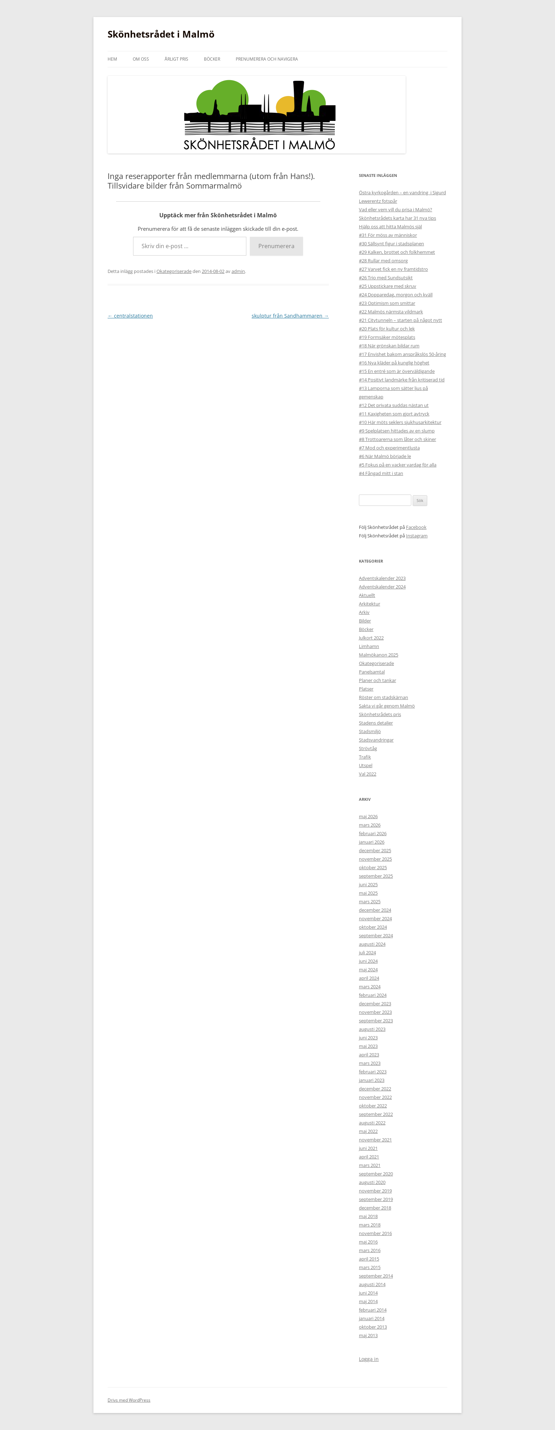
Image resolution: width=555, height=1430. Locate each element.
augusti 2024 (372, 944)
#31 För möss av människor (388, 235)
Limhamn (369, 646)
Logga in (369, 1359)
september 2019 (376, 1199)
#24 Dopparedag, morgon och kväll (396, 294)
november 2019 (375, 1191)
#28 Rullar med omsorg (383, 260)
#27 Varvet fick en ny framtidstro (393, 269)
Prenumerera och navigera (267, 59)
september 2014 (376, 1276)
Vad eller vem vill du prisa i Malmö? (395, 209)
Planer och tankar (377, 680)
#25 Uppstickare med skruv (387, 286)
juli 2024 (367, 952)
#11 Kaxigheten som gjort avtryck (394, 413)
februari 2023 (373, 1071)
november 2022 (375, 1097)
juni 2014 (368, 1293)
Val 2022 (367, 774)
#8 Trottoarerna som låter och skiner (397, 439)
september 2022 (376, 1114)
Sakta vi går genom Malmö (387, 706)
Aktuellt (367, 595)
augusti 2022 (372, 1122)
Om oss (141, 59)
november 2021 (375, 1139)
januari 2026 (371, 842)
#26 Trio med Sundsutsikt (386, 277)
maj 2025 (368, 893)
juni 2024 (368, 961)
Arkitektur (369, 604)
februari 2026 (373, 833)
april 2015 (369, 1259)
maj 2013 (368, 1335)
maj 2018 (368, 1216)
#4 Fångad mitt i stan (381, 473)
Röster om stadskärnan (383, 697)
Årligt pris (176, 59)
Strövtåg (368, 748)
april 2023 (369, 1054)
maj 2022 (368, 1131)
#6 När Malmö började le (385, 456)
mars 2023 (370, 1063)
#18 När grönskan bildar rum (389, 345)
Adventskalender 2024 (382, 586)
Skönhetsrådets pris (380, 714)
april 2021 (369, 1157)
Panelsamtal (372, 672)
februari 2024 (373, 995)
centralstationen (130, 315)
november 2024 (375, 918)
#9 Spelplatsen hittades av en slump (397, 431)
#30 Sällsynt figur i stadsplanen (391, 243)
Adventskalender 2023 (382, 578)
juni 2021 (368, 1148)
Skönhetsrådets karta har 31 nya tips (397, 218)
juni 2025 (368, 884)
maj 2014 (368, 1301)
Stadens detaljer (376, 723)
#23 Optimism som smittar (387, 303)
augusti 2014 (372, 1284)
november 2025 (375, 859)
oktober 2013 (373, 1327)
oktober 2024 (373, 927)
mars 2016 (370, 1250)
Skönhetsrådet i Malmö (161, 34)
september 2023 (376, 1020)
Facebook (416, 527)
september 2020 (376, 1174)
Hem (112, 59)
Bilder (365, 621)
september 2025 (376, 876)
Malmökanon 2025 (378, 655)
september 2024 (376, 935)
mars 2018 (370, 1225)
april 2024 (369, 978)
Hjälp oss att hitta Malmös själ (390, 226)
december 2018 (375, 1208)
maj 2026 (368, 816)
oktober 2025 (373, 867)
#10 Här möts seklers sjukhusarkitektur (400, 422)
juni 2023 (368, 1037)
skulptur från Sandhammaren (290, 315)
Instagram (417, 535)
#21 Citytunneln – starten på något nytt (400, 320)
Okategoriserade (173, 271)
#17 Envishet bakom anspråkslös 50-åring (402, 354)
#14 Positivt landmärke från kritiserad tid (402, 379)
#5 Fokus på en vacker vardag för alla (397, 465)
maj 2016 (368, 1242)
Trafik (365, 757)
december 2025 (375, 850)
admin (238, 271)
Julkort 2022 (371, 638)
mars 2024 (370, 986)
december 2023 (375, 1003)
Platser (366, 689)
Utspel (365, 765)
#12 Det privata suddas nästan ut (394, 405)
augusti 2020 (372, 1182)
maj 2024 (368, 969)
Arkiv (364, 612)
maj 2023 (368, 1046)
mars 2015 (370, 1267)
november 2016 (375, 1233)
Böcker (212, 59)
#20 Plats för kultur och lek (387, 328)
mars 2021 (370, 1165)
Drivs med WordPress (129, 1400)
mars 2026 (370, 825)
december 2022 (375, 1088)
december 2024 (375, 910)
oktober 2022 (373, 1105)
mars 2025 (370, 901)
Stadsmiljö (370, 731)
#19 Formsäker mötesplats (387, 337)
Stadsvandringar (376, 740)
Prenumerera (276, 246)
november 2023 (375, 1012)
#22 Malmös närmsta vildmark (391, 311)
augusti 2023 (372, 1029)
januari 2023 (371, 1080)
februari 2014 (373, 1310)
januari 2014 (371, 1318)
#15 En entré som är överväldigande (397, 371)
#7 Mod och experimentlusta (389, 448)
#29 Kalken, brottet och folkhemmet (397, 252)
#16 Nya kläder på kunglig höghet (394, 362)
